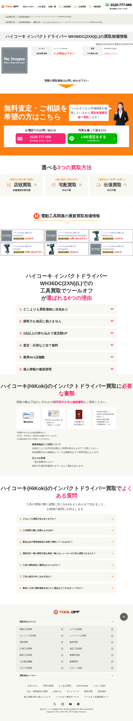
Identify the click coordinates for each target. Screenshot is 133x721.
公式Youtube (82, 686)
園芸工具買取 (41, 655)
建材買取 (91, 642)
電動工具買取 (41, 629)
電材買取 (41, 642)
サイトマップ (72, 691)
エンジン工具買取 (41, 635)
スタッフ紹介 (99, 686)
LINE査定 (41, 6)
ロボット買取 (91, 668)
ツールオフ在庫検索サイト (96, 697)
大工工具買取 (41, 668)
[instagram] (62, 704)
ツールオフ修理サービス (67, 697)
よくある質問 (65, 686)
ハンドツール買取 (91, 635)
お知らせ (57, 691)
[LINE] (78, 704)
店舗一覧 (52, 6)
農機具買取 (91, 655)
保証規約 (102, 691)
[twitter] (54, 704)
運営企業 (88, 691)
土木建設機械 (41, 661)
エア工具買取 (91, 629)
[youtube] (70, 704)
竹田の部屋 (48, 686)
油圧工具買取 (91, 648)
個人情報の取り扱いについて (37, 697)
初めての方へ (29, 6)
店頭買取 (65, 6)
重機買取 (91, 661)
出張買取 (80, 6)
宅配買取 (95, 6)
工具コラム (32, 686)
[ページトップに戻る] (124, 617)
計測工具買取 (41, 648)
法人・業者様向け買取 (37, 691)
